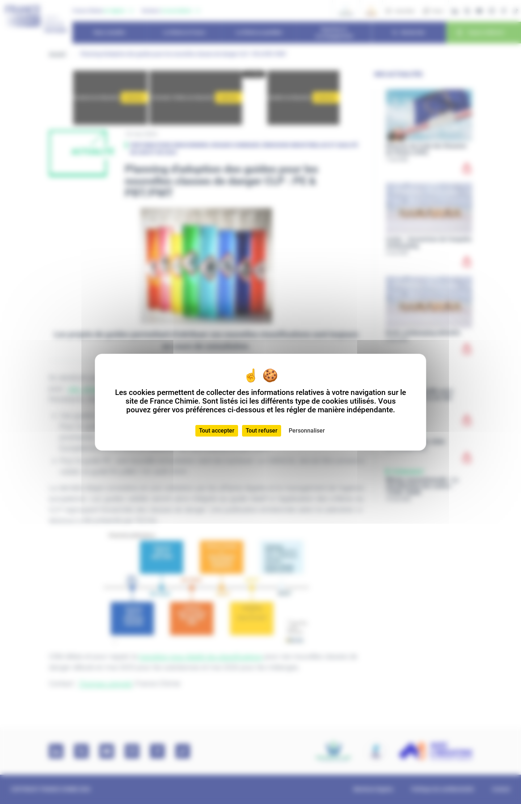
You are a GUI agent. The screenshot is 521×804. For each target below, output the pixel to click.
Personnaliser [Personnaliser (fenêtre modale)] (307, 430)
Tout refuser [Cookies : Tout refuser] (262, 430)
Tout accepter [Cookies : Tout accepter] (216, 430)
